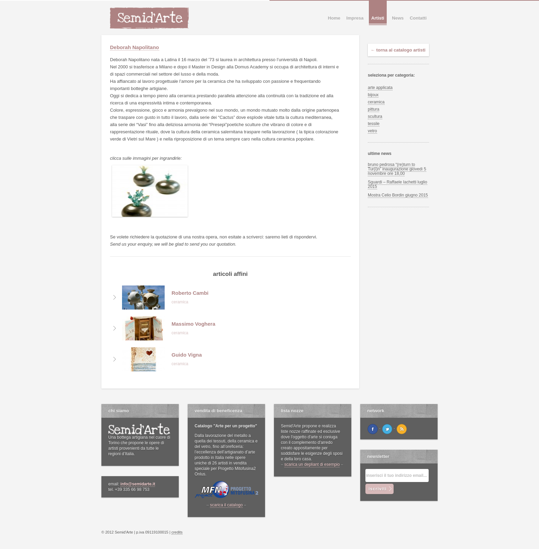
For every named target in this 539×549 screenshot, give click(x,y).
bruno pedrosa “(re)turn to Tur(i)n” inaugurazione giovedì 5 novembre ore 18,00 (397, 169)
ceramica (376, 102)
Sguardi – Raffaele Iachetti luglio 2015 (397, 184)
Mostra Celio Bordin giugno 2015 (398, 195)
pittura (373, 109)
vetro (372, 130)
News (398, 18)
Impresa (355, 18)
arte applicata (380, 87)
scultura (375, 116)
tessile (374, 123)
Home (334, 18)
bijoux (373, 94)
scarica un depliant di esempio (312, 464)
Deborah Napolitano (134, 47)
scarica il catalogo (226, 505)
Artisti (377, 18)
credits (177, 532)
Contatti (418, 18)
